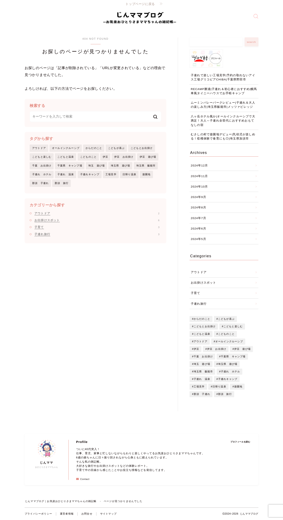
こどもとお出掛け (142, 148)
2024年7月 (198, 218)
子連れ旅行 (96, 234)
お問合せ (86, 513)
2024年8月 (198, 207)
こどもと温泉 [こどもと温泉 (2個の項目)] (202, 333)
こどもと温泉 (65, 156)
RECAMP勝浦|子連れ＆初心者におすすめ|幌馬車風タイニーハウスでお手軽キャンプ (224, 91)
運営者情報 (67, 513)
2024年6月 (198, 228)
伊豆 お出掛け (123, 156)
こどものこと (88, 156)
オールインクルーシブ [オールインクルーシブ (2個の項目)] (229, 341)
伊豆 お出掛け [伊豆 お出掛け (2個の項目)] (216, 349)
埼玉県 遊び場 (120, 165)
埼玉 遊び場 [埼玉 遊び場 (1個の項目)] (202, 364)
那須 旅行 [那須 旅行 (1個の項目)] (225, 394)
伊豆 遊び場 (148, 156)
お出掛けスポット (96, 220)
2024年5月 (198, 239)
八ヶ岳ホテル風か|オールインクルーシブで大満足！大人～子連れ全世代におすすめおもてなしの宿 (223, 121)
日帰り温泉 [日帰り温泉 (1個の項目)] (219, 386)
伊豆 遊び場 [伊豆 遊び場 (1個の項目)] (242, 349)
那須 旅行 (61, 183)
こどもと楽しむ (41, 156)
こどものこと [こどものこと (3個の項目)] (226, 333)
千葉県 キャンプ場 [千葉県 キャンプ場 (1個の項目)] (233, 356)
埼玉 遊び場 (96, 165)
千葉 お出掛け (41, 165)
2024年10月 (199, 186)
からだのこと (94, 148)
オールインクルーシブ (66, 148)
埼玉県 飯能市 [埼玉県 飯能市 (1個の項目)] (203, 371)
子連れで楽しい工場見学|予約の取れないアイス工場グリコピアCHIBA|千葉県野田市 (223, 77)
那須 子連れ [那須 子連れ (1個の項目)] (202, 394)
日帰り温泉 (129, 174)
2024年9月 (198, 197)
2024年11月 (199, 176)
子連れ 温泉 (65, 174)
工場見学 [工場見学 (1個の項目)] (199, 386)
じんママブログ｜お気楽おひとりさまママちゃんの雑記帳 (61, 501)
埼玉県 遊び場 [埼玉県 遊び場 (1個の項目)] (227, 364)
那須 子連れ (40, 183)
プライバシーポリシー (38, 513)
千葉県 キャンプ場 (69, 165)
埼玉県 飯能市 (145, 165)
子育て (96, 227)
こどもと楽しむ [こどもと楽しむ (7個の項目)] (233, 326)
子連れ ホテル (41, 174)
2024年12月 (199, 165)
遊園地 (146, 174)
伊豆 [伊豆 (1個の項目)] (196, 349)
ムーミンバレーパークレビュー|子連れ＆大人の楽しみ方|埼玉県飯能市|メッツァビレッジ (223, 104)
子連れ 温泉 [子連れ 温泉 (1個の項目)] (202, 379)
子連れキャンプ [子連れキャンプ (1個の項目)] (227, 379)
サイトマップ (108, 513)
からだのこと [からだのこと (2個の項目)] (202, 318)
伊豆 (105, 156)
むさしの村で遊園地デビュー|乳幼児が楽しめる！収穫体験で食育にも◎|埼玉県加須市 (223, 136)
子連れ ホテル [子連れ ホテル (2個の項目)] (230, 371)
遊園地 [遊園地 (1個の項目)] (238, 386)
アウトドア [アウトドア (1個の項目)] (200, 341)
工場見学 (110, 174)
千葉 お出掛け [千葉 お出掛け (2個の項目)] (203, 356)
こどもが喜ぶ (116, 148)
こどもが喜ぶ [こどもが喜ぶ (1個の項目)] (226, 318)
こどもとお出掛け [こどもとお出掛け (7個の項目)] (205, 326)
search (251, 42)
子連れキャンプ (89, 174)
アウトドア (39, 148)
